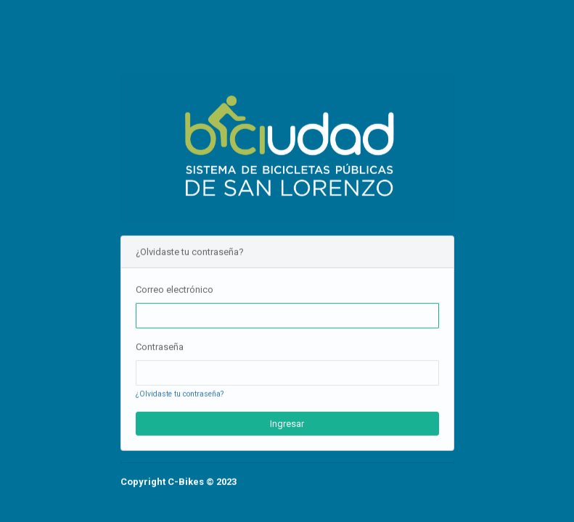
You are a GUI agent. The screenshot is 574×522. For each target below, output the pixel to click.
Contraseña (160, 346)
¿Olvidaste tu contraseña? (180, 394)
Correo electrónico (174, 288)
